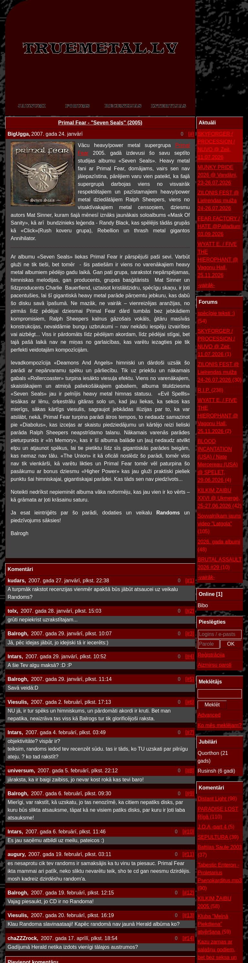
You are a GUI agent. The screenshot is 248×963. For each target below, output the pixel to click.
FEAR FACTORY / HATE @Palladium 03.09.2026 (219, 226)
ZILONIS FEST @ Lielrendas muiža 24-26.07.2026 (218, 200)
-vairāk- (206, 285)
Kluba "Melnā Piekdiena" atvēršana (214, 925)
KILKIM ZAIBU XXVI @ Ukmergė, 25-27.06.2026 (220, 499)
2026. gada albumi (219, 546)
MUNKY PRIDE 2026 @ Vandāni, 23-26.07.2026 (217, 174)
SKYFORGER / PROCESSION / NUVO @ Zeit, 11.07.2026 (216, 145)
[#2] (189, 611)
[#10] (188, 831)
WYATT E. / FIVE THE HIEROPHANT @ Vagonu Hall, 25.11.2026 (218, 259)
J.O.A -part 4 (216, 827)
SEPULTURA (218, 837)
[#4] (189, 656)
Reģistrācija (211, 655)
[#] (191, 134)
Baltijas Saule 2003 (220, 851)
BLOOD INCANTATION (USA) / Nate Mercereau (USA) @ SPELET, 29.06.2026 (218, 461)
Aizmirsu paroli (215, 665)
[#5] (189, 679)
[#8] (189, 770)
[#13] (188, 915)
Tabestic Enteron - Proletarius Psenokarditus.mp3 (220, 877)
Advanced (209, 715)
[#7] (189, 732)
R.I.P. (210, 390)
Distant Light (217, 799)
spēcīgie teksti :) (216, 318)
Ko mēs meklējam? (220, 725)
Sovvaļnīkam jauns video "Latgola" (219, 524)
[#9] (189, 793)
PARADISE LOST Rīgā (218, 813)
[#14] (188, 938)
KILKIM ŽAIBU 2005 (214, 903)
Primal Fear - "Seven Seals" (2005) (100, 122)
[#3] (189, 633)
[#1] (189, 580)
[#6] (189, 702)
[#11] (188, 854)
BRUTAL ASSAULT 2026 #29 (220, 564)
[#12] (188, 892)
